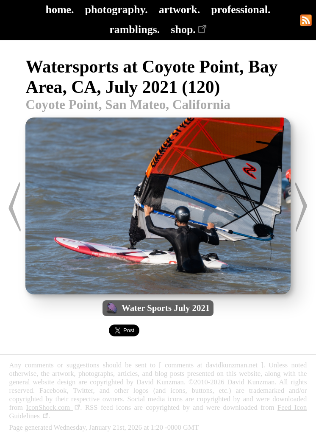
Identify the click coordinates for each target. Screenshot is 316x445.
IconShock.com (53, 407)
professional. (240, 9)
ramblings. (134, 29)
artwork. (179, 9)
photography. (116, 9)
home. (59, 9)
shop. (189, 29)
